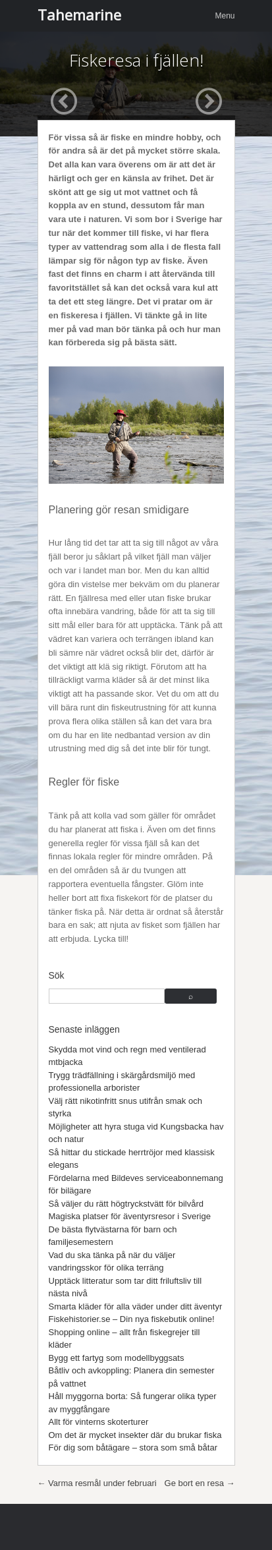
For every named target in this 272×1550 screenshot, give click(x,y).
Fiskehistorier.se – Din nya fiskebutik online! (132, 1319)
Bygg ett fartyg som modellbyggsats (116, 1358)
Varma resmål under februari (97, 1483)
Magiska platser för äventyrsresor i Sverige (130, 1216)
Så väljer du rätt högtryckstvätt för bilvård (126, 1204)
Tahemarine (79, 14)
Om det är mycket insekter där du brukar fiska (135, 1435)
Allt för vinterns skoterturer (99, 1422)
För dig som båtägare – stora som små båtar (133, 1447)
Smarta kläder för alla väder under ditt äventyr (136, 1306)
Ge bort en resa (200, 1483)
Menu (224, 15)
